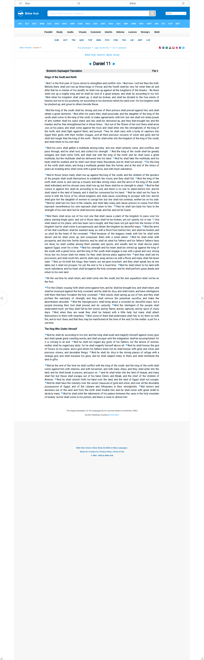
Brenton (29, 48)
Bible (22, 48)
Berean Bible (113, 415)
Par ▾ (155, 70)
